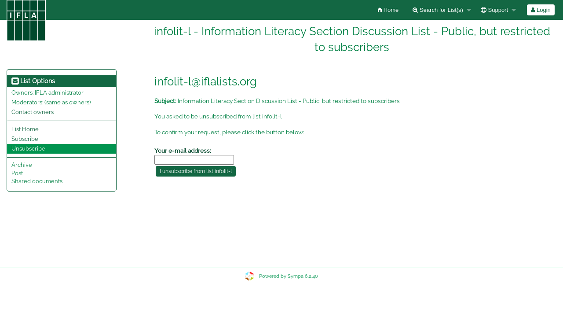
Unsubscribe (28, 148)
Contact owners (32, 112)
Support (494, 10)
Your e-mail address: (182, 150)
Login (540, 10)
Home (388, 10)
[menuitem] (388, 10)
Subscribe (24, 139)
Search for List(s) (438, 10)
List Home (25, 129)
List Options (33, 81)
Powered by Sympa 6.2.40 (288, 276)
